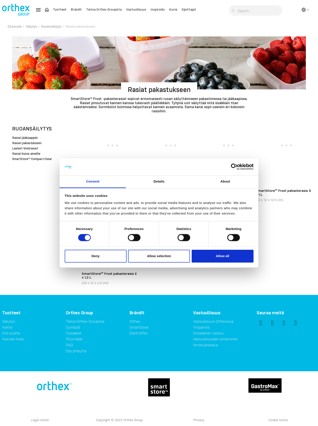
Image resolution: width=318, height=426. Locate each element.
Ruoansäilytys (32, 128)
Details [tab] (159, 181)
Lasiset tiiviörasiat (25, 148)
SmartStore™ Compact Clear (32, 159)
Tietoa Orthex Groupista (104, 9)
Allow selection (159, 256)
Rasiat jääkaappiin (25, 138)
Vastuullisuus (136, 9)
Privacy (198, 420)
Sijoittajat (189, 9)
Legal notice (40, 420)
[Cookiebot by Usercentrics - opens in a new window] (234, 167)
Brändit (76, 9)
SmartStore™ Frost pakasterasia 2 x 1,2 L (109, 275)
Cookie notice (278, 420)
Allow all (222, 256)
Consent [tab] (93, 181)
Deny (95, 256)
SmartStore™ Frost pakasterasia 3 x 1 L (283, 192)
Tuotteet (59, 9)
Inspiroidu (158, 9)
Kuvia (173, 9)
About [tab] (225, 181)
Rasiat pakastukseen (27, 143)
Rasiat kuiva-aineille (26, 154)
